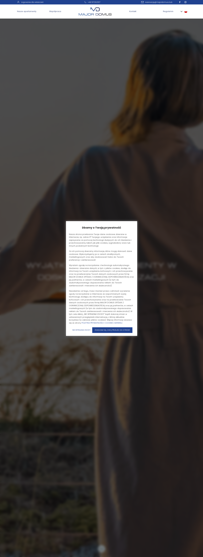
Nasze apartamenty (26, 11)
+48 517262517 (94, 2)
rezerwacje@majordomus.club (158, 2)
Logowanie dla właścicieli (30, 2)
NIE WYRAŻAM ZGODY (81, 330)
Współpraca (55, 11)
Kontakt (132, 11)
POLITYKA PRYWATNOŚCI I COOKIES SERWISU (102, 322)
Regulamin (168, 11)
